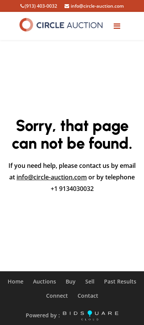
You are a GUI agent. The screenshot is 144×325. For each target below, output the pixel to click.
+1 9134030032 (72, 188)
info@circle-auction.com (52, 177)
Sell (89, 281)
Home (15, 281)
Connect (57, 295)
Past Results (120, 281)
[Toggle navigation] (117, 26)
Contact (88, 295)
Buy (71, 281)
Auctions (44, 281)
